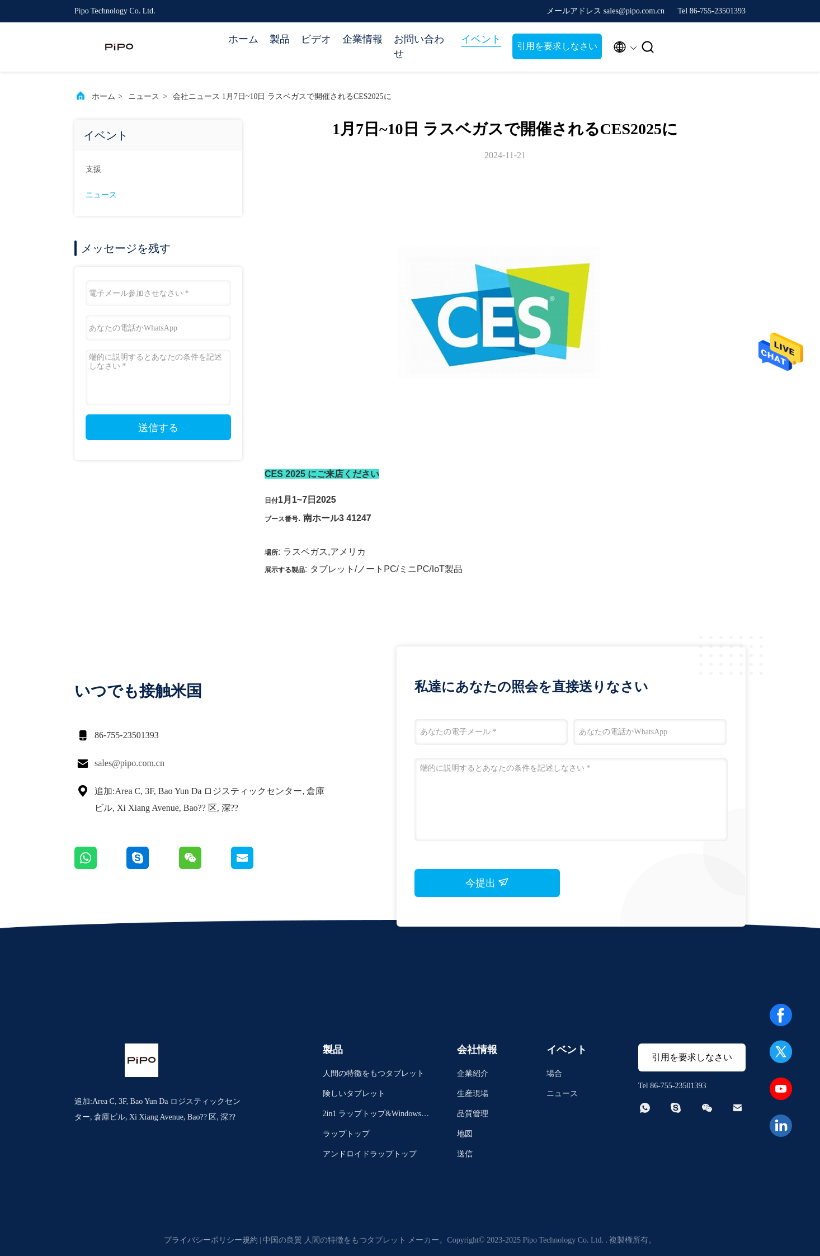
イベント (481, 39)
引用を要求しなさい (557, 46)
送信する (158, 427)
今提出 (487, 882)
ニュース (143, 96)
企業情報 (362, 39)
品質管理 (472, 1113)
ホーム (243, 39)
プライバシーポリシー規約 (211, 1240)
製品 (280, 39)
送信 (465, 1154)
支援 (93, 169)
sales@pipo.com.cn (129, 763)
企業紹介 (472, 1073)
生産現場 (472, 1093)
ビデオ (316, 39)
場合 (554, 1073)
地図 (465, 1134)
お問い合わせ (419, 46)
